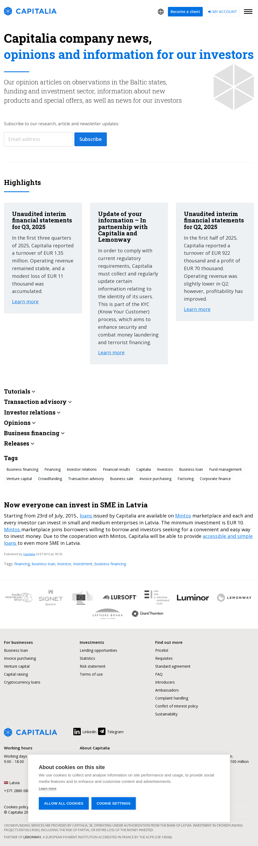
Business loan (191, 469)
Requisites (164, 658)
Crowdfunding (50, 478)
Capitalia (29, 554)
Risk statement (92, 666)
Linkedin (84, 731)
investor (64, 563)
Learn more (47, 789)
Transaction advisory (86, 478)
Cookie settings (114, 803)
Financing (52, 469)
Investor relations (82, 469)
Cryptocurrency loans (22, 682)
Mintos (183, 515)
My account (222, 11)
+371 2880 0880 (18, 790)
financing (22, 563)
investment (82, 563)
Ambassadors (167, 690)
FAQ (159, 674)
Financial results (116, 469)
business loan (43, 563)
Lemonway (32, 837)
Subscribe (90, 139)
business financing (110, 563)
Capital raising (16, 674)
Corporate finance (215, 478)
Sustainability (166, 713)
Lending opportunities (98, 650)
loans (86, 515)
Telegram (111, 731)
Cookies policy (16, 806)
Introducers (165, 682)
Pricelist (161, 650)
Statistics (87, 658)
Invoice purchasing (155, 478)
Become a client (185, 11)
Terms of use (91, 674)
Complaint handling (171, 698)
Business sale (121, 478)
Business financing (22, 469)
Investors (165, 469)
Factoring (185, 478)
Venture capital (19, 478)
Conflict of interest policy (176, 706)
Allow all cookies (63, 803)
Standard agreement (173, 666)
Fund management (225, 469)
